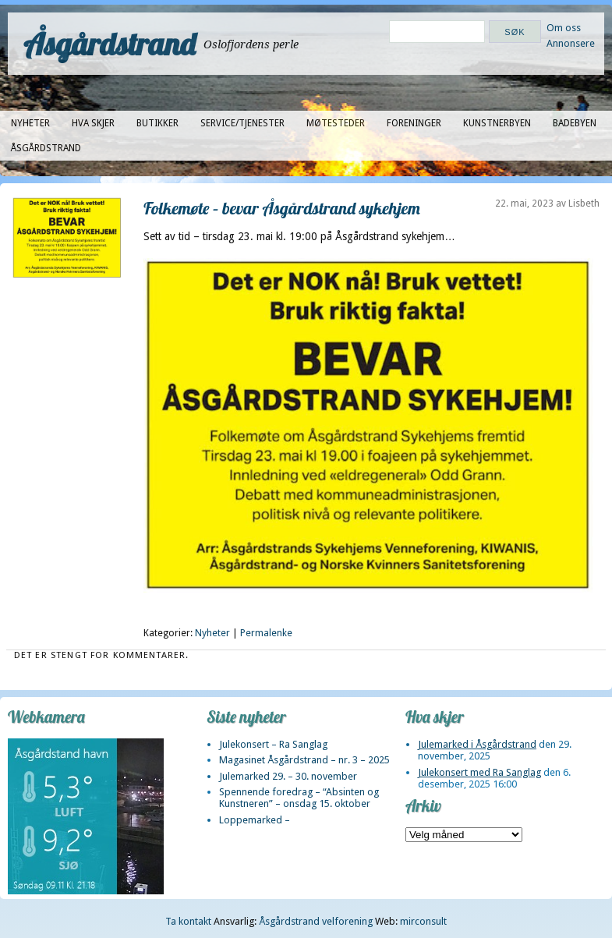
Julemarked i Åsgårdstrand (477, 744)
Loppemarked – (254, 820)
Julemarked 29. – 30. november (288, 776)
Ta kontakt (188, 921)
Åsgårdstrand (109, 43)
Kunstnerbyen (497, 123)
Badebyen (574, 123)
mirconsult (423, 921)
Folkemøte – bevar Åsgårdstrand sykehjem (281, 207)
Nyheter (30, 123)
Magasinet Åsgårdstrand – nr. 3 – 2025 (304, 760)
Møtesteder (335, 123)
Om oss (564, 28)
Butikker (157, 123)
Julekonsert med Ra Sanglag (479, 772)
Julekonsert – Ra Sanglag (273, 744)
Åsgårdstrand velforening (316, 921)
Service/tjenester (242, 123)
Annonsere (571, 43)
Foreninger (414, 123)
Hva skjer (93, 123)
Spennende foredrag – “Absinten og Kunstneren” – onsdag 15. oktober (299, 797)
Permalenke (266, 633)
